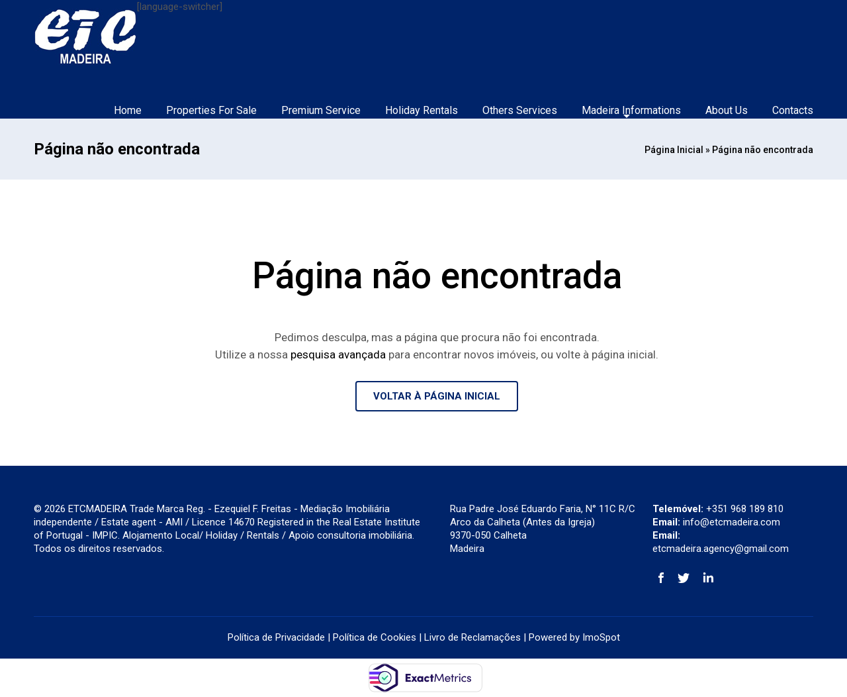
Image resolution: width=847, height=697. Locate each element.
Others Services (519, 110)
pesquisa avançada (338, 354)
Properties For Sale (211, 110)
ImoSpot (601, 637)
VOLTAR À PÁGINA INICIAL (436, 396)
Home (128, 110)
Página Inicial (674, 149)
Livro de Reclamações (472, 637)
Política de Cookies (374, 637)
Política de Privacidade (276, 637)
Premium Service (321, 110)
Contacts (792, 110)
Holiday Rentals (421, 110)
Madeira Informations (631, 110)
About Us (726, 110)
